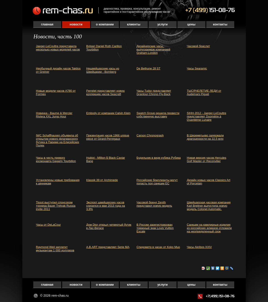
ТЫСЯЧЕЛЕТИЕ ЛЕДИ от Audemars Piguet (204, 92)
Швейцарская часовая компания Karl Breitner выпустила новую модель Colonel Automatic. (209, 206)
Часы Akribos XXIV (199, 247)
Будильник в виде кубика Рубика (159, 157)
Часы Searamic (197, 68)
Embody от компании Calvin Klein (108, 113)
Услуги (162, 24)
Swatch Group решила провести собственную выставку (158, 114)
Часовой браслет (198, 46)
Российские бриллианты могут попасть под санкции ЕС (157, 181)
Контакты (220, 24)
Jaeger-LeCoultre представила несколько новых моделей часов (58, 47)
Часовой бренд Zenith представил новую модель (154, 204)
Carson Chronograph (150, 135)
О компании (105, 24)
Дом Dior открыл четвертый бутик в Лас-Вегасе (108, 226)
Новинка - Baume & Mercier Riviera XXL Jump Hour (54, 114)
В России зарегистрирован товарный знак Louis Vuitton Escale (155, 228)
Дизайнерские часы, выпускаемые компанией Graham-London (153, 49)
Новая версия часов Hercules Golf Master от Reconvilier (206, 159)
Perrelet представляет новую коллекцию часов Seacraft (105, 92)
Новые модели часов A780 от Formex (56, 92)
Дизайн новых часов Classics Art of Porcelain (208, 181)
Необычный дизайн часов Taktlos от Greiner (58, 70)
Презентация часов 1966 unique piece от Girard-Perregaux (107, 137)
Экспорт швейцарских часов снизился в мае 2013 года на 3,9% (105, 206)
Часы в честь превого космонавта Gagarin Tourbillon (56, 159)
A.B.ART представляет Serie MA (107, 247)
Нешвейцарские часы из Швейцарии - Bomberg (102, 70)
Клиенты (133, 24)
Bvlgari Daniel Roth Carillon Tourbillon (104, 47)
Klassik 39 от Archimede (102, 180)
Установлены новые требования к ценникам (58, 181)
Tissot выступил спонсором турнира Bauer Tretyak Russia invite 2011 (55, 206)
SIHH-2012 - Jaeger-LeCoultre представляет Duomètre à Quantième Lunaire (206, 116)
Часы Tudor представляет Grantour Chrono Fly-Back (154, 92)
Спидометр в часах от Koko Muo (158, 247)
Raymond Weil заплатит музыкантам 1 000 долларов (55, 248)
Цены (191, 24)
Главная (47, 24)
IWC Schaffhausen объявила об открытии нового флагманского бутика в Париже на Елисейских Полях (57, 140)
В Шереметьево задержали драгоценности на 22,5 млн (205, 137)
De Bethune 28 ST (148, 68)
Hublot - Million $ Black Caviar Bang (105, 159)
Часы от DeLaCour (48, 224)
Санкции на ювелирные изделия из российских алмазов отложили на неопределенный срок (209, 228)
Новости (76, 24)
